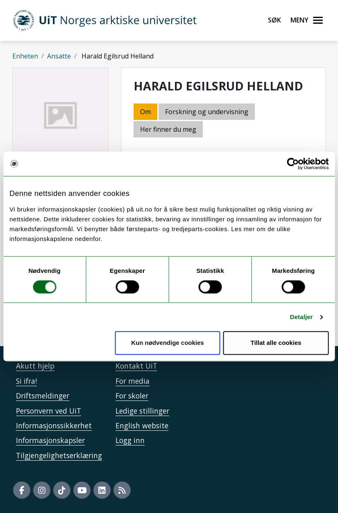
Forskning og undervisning (206, 111)
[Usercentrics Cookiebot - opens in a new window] (293, 164)
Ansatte (59, 56)
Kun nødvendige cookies (167, 343)
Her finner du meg (168, 129)
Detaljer (301, 316)
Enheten (25, 56)
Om (145, 111)
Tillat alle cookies (275, 343)
